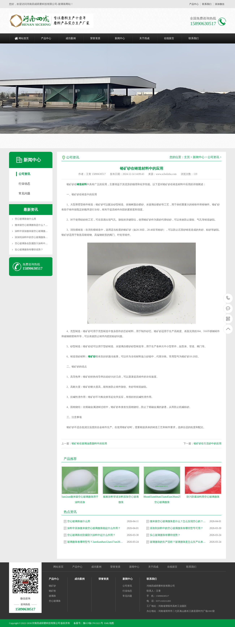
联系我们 (207, 4)
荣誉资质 (95, 38)
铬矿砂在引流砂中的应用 (207, 443)
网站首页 (24, 38)
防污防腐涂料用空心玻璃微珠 (203, 496)
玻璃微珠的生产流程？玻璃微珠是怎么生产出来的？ (178, 542)
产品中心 (194, 4)
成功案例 (71, 38)
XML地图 (109, 623)
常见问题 (24, 193)
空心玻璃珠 (55, 601)
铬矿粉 (52, 590)
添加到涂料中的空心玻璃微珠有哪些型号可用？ (39, 237)
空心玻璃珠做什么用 (25, 218)
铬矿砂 (92, 356)
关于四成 (144, 38)
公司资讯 (24, 173)
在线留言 (169, 38)
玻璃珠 (52, 596)
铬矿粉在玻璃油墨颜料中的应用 (89, 443)
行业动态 (24, 183)
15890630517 (228, 298)
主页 (187, 157)
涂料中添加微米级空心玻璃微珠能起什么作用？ (39, 231)
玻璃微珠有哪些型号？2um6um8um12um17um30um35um (95, 542)
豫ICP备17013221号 (93, 623)
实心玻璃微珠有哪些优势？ (29, 249)
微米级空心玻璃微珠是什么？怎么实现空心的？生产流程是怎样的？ (178, 521)
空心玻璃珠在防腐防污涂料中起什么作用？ (37, 243)
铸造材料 (82, 184)
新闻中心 (120, 38)
